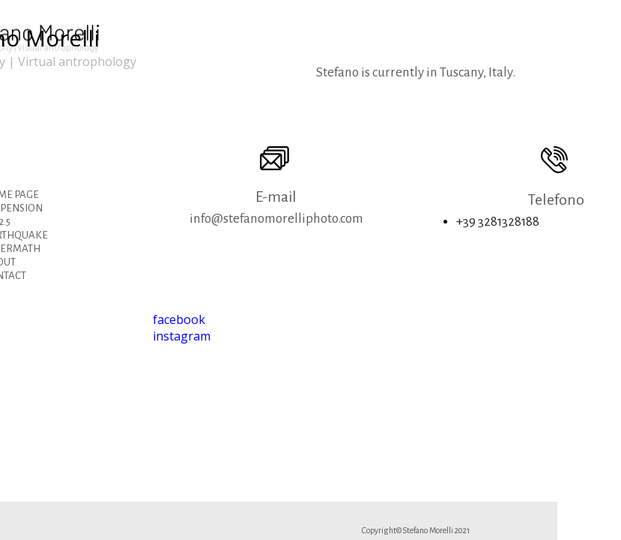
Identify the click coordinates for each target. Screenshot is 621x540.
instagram (181, 336)
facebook (179, 319)
